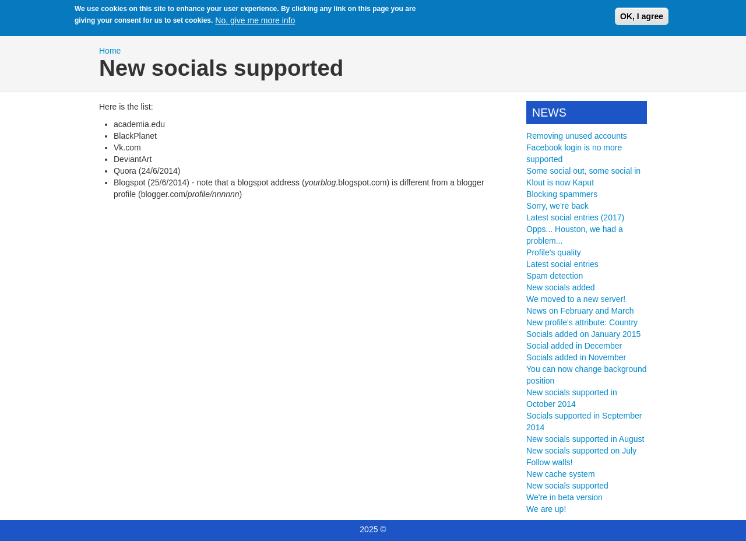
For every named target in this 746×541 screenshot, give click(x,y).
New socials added (560, 287)
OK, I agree (641, 13)
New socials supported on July (581, 450)
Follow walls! (549, 462)
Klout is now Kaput (560, 182)
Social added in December (574, 345)
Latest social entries (562, 264)
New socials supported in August (585, 439)
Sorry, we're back (557, 205)
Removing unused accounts (576, 135)
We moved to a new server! (575, 299)
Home (110, 50)
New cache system (560, 474)
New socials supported (567, 485)
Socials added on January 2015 (583, 334)
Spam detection (554, 275)
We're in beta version (564, 497)
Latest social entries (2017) (575, 217)
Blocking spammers (561, 194)
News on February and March (580, 310)
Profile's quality (553, 252)
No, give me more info (255, 18)
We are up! (546, 509)
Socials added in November (576, 357)
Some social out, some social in (583, 170)
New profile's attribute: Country (582, 322)
